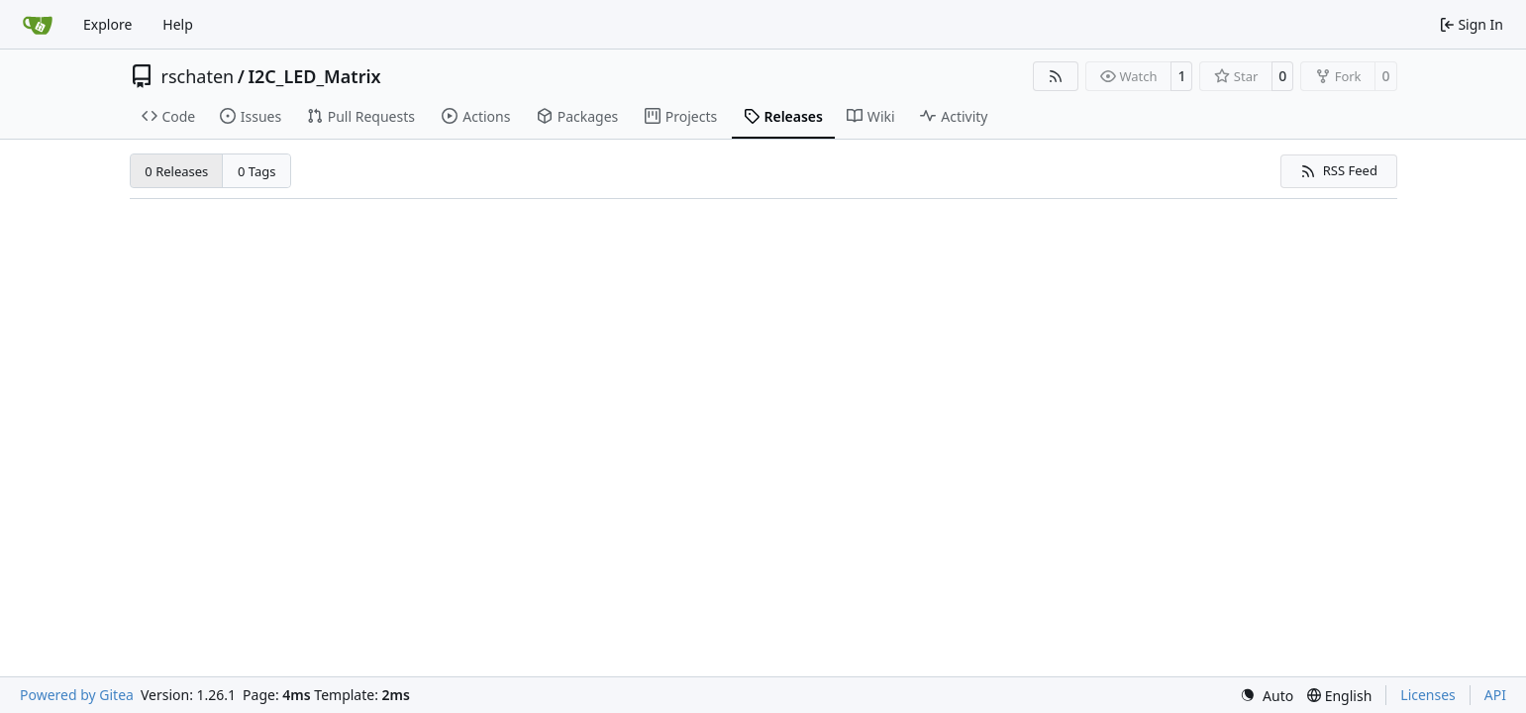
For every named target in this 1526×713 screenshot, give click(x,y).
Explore (107, 24)
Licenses (1428, 694)
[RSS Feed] (1055, 76)
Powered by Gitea (77, 694)
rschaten (198, 76)
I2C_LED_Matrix (314, 76)
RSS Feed (1338, 170)
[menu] (1266, 695)
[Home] (37, 25)
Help (177, 24)
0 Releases (176, 171)
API (1495, 694)
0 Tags (257, 171)
